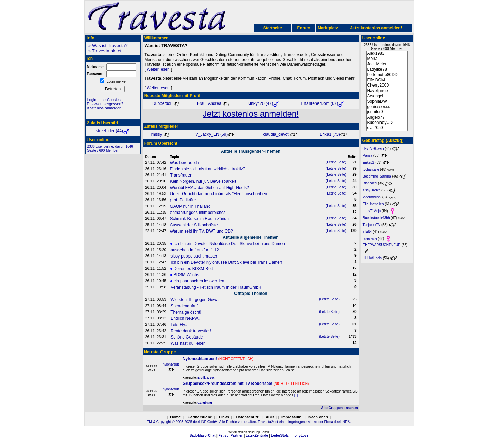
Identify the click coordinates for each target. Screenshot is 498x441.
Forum (303, 28)
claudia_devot (279, 134)
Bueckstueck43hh (376, 218)
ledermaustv (372, 197)
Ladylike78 (387, 69)
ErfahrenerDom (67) (323, 103)
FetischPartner (231, 436)
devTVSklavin (373, 149)
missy (160, 134)
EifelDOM (387, 80)
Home (175, 417)
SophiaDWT (387, 101)
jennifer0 (387, 112)
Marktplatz (327, 28)
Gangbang (204, 402)
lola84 (367, 232)
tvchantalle (371, 169)
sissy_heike (372, 190)
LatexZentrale (257, 436)
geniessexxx (387, 106)
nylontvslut (171, 364)
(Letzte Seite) (336, 162)
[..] (297, 370)
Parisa (367, 156)
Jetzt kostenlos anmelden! (376, 28)
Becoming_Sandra (377, 176)
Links (224, 417)
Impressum (291, 417)
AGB (270, 417)
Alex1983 (387, 53)
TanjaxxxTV (372, 225)
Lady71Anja (372, 211)
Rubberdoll (166, 103)
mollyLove (300, 436)
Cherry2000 (387, 85)
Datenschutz (247, 417)
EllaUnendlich (373, 204)
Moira (387, 58)
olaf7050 (387, 127)
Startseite (272, 28)
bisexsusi (370, 239)
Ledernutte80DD (387, 75)
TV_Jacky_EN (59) (214, 134)
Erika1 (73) (333, 134)
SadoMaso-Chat (203, 436)
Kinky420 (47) (263, 103)
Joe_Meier (387, 64)
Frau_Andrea (213, 103)
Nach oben (318, 417)
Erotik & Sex (205, 377)
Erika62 (369, 162)
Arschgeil (387, 96)
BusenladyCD (387, 122)
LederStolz (279, 436)
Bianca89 (370, 183)
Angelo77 (387, 117)
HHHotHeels (372, 258)
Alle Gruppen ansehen (339, 408)
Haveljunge (387, 90)
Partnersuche (200, 417)
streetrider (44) (113, 130)
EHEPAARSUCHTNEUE (381, 245)
